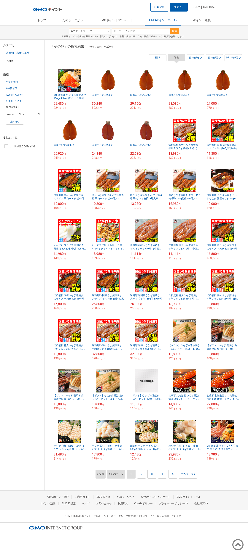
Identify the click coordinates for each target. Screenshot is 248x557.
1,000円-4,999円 (14, 94)
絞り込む (14, 121)
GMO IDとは (103, 496)
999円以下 (11, 88)
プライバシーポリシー (173, 503)
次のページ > (187, 474)
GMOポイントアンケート (116, 20)
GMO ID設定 (209, 7)
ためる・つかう (72, 20)
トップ (41, 20)
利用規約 (123, 503)
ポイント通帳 (202, 20)
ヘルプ (196, 7)
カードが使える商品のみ (20, 146)
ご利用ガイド (82, 496)
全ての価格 (12, 82)
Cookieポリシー (143, 503)
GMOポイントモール (163, 20)
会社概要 (201, 503)
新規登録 (159, 7)
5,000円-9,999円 (14, 101)
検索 (174, 31)
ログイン (179, 7)
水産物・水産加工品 (17, 52)
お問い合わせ (104, 503)
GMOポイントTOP (58, 496)
